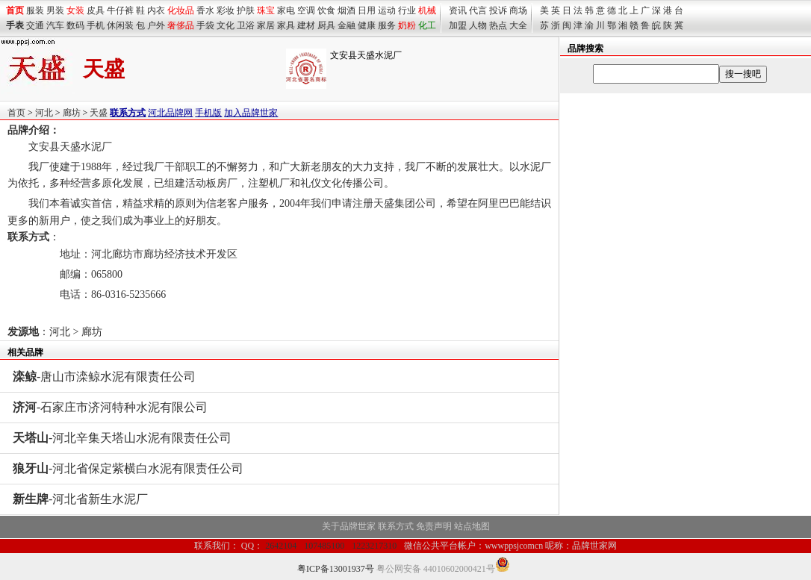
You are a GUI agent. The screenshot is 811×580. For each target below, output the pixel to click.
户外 (156, 25)
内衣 (156, 10)
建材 (306, 25)
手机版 (208, 112)
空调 (306, 10)
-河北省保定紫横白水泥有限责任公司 (128, 468)
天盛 (99, 112)
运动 (387, 10)
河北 (44, 112)
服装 (35, 10)
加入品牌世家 (251, 112)
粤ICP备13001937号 (335, 569)
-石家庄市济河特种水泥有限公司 (110, 407)
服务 (387, 25)
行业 (407, 10)
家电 (286, 10)
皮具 (96, 10)
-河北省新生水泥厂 (80, 499)
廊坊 (72, 112)
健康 (367, 25)
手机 (96, 25)
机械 (427, 10)
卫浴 (246, 25)
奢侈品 (180, 25)
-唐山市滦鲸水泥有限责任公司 (104, 376)
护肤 (246, 10)
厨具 (326, 25)
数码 (75, 25)
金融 (346, 25)
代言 (478, 10)
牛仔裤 (120, 10)
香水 (205, 10)
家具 (286, 25)
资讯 (458, 10)
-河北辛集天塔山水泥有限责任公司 (122, 437)
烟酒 (346, 10)
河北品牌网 (170, 112)
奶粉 (407, 25)
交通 (35, 25)
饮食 (326, 10)
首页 (16, 112)
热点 (498, 25)
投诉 (498, 10)
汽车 (55, 25)
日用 (367, 10)
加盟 (458, 25)
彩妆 (225, 10)
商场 (518, 10)
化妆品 (180, 10)
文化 (225, 25)
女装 (75, 10)
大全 (518, 25)
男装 (55, 10)
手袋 (205, 25)
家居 (266, 25)
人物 (478, 25)
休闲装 (120, 25)
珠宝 (266, 10)
